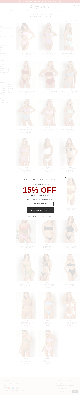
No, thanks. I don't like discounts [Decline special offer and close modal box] (40, 216)
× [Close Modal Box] (65, 177)
